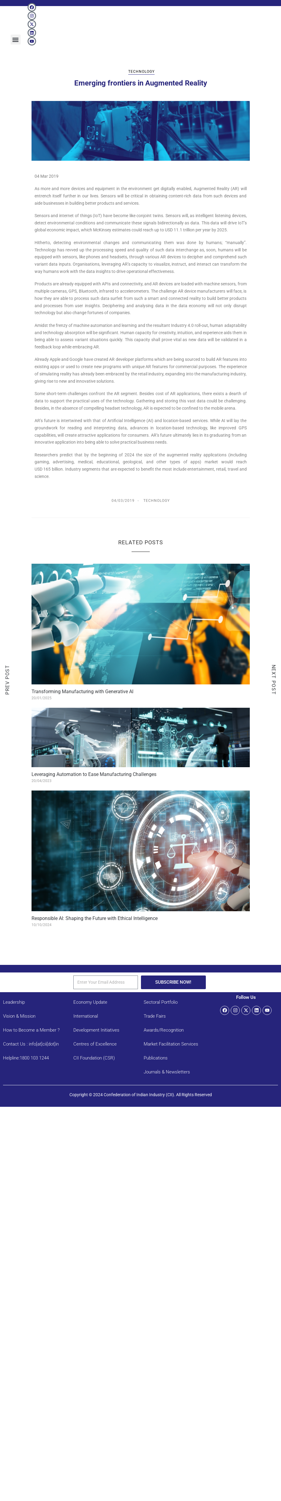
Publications (156, 1058)
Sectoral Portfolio (161, 1002)
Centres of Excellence (95, 1044)
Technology (141, 71)
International (85, 1016)
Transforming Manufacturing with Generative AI (82, 691)
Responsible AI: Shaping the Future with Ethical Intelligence (95, 918)
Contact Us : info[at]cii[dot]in (31, 1044)
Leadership (14, 1002)
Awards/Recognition (164, 1030)
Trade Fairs (155, 1016)
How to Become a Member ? (31, 1030)
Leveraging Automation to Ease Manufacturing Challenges (94, 774)
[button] (16, 40)
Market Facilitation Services (171, 1044)
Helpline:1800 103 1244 (26, 1058)
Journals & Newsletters (167, 1072)
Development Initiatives (96, 1030)
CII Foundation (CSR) (94, 1058)
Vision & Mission (19, 1016)
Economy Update (90, 1002)
